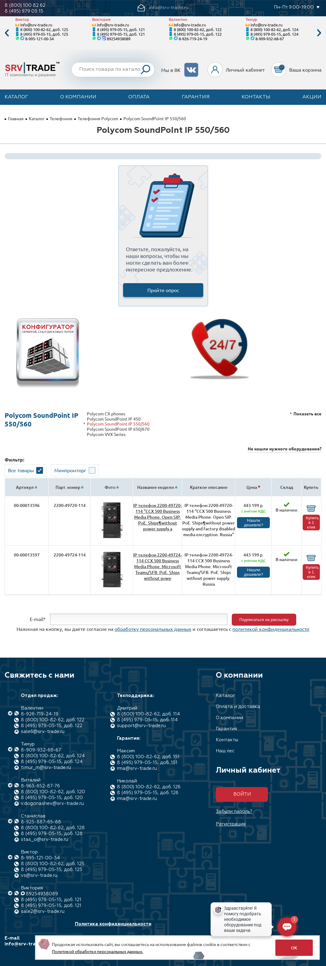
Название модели (155, 487)
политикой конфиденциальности (270, 629)
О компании (78, 97)
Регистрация (231, 824)
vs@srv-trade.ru (39, 875)
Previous (7, 33)
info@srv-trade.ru (36, 24)
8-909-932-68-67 (269, 38)
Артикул (25, 487)
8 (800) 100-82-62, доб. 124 (274, 29)
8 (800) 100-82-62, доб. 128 (53, 827)
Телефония (61, 118)
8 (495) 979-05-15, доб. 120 (52, 797)
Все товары (21, 470)
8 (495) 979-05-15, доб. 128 (52, 833)
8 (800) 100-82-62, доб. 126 (148, 787)
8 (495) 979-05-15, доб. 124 (274, 34)
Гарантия (196, 97)
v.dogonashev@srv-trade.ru (52, 803)
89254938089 (118, 38)
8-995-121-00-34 (39, 38)
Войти (242, 794)
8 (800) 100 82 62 (25, 5)
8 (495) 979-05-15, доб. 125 (44, 34)
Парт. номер (68, 487)
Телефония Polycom (98, 118)
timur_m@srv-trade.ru (46, 767)
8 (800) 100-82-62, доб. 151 (148, 756)
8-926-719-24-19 (193, 38)
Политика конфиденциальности (113, 924)
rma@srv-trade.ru (137, 768)
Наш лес (225, 751)
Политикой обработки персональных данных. (97, 951)
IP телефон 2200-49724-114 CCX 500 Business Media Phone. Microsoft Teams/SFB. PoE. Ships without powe (157, 566)
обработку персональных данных (152, 629)
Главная (16, 118)
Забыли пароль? (234, 811)
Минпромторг (70, 470)
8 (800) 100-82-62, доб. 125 (44, 29)
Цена (251, 487)
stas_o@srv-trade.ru (44, 839)
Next (319, 33)
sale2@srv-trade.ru (42, 911)
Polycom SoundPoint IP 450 (114, 419)
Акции (311, 97)
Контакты (256, 97)
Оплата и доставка (238, 706)
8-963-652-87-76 (40, 786)
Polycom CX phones (106, 413)
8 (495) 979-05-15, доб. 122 (198, 34)
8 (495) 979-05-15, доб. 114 (147, 720)
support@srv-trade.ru (141, 725)
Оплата (138, 97)
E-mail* (38, 619)
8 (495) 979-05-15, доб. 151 (147, 762)
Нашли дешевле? (253, 522)
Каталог (16, 97)
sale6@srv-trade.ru (42, 731)
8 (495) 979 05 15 (24, 11)
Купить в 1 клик (312, 522)
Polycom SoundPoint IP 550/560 (118, 423)
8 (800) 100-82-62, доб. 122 (198, 29)
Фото (110, 487)
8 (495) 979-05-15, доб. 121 (121, 29)
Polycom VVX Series (106, 434)
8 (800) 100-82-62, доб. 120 (53, 792)
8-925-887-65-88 (41, 822)
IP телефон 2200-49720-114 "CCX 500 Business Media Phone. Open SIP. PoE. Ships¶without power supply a (157, 517)
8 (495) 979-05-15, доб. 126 (147, 792)
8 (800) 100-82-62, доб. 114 (148, 714)
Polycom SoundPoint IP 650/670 (118, 429)
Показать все (307, 413)
